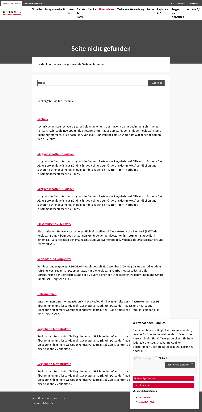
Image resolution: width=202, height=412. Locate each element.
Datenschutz (194, 4)
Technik (42, 119)
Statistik (163, 358)
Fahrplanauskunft (55, 9)
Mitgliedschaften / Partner (55, 154)
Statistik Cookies (142, 385)
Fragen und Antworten (178, 13)
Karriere (191, 9)
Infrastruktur (34, 4)
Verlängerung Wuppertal (54, 259)
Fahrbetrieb (12, 4)
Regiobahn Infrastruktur (54, 329)
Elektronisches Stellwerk (54, 224)
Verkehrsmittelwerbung (130, 9)
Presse (150, 9)
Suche (199, 9)
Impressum (181, 4)
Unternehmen (107, 9)
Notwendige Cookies (144, 378)
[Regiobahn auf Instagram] (164, 3)
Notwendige (145, 358)
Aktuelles (37, 9)
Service (92, 9)
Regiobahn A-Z (163, 11)
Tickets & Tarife (81, 13)
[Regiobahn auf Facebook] (171, 3)
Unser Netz (71, 11)
